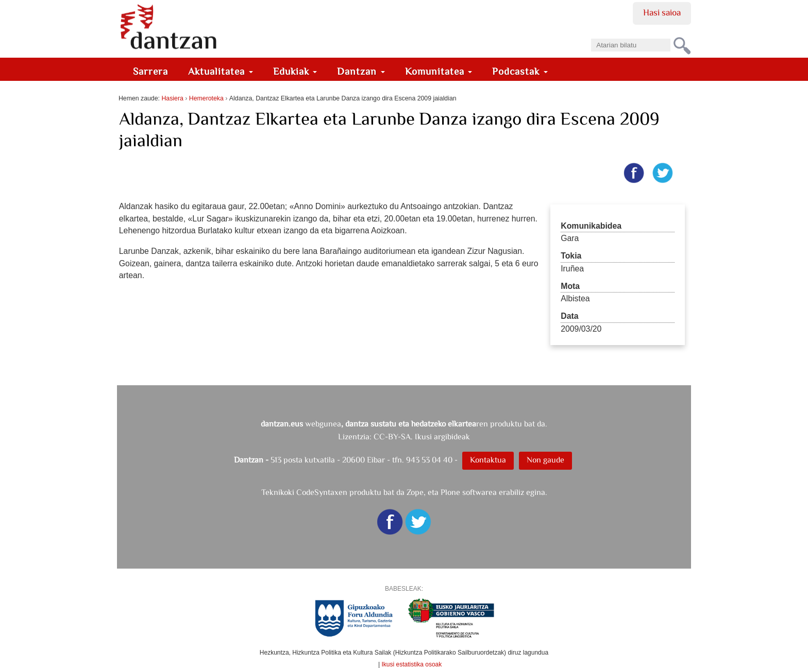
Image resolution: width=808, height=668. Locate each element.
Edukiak (295, 71)
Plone (450, 492)
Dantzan (361, 71)
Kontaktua (488, 459)
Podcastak (520, 71)
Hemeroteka (206, 98)
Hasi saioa (662, 12)
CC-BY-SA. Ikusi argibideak (422, 436)
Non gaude (545, 459)
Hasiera (172, 98)
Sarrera (150, 71)
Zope (415, 492)
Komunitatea (439, 71)
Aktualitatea (220, 71)
